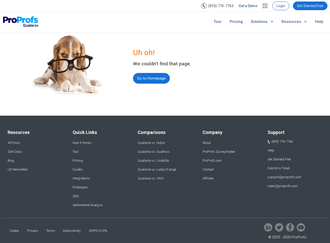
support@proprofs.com (284, 177)
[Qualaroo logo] (20, 22)
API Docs (14, 143)
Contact (208, 169)
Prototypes (80, 187)
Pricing (236, 21)
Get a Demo (248, 6)
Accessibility (71, 231)
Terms (50, 231)
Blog (11, 160)
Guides (78, 169)
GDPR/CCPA (98, 231)
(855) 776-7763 (221, 6)
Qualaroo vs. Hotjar (151, 143)
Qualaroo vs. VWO (151, 178)
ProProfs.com (212, 160)
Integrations (81, 178)
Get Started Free (310, 6)
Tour (217, 21)
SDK (76, 196)
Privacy (32, 231)
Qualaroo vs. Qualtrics (154, 152)
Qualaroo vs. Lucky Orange (157, 169)
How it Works (82, 143)
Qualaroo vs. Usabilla (153, 160)
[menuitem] (217, 6)
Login (280, 6)
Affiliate (208, 178)
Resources (291, 21)
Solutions (259, 21)
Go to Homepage (151, 78)
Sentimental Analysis (88, 205)
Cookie (14, 231)
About (207, 143)
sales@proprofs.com (283, 186)
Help (319, 21)
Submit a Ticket (279, 168)
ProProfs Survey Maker (219, 152)
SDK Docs (15, 152)
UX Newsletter (18, 169)
